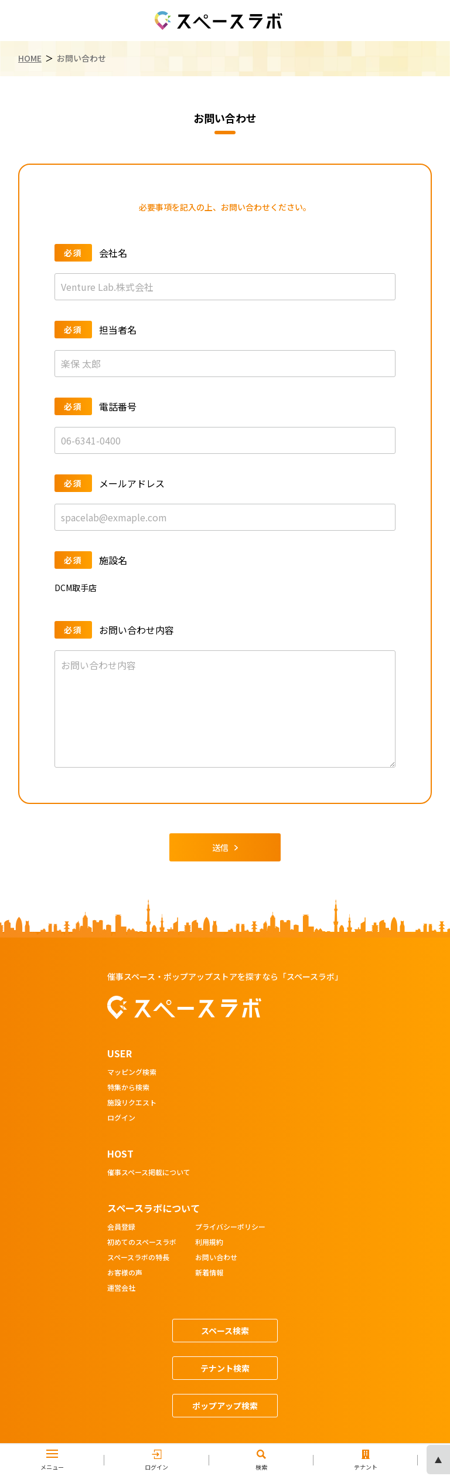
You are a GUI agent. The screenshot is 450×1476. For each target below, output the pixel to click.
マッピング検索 (131, 1072)
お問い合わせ (216, 1258)
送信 (225, 847)
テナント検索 (225, 1368)
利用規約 (209, 1243)
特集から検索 (128, 1088)
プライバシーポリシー (230, 1227)
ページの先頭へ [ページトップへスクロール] (438, 1459)
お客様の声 (124, 1273)
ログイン (121, 1118)
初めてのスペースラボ (141, 1243)
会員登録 (121, 1227)
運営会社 (121, 1288)
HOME (30, 58)
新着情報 (209, 1273)
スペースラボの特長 (138, 1258)
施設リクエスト (131, 1103)
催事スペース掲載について (148, 1173)
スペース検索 (225, 1330)
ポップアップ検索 (225, 1405)
